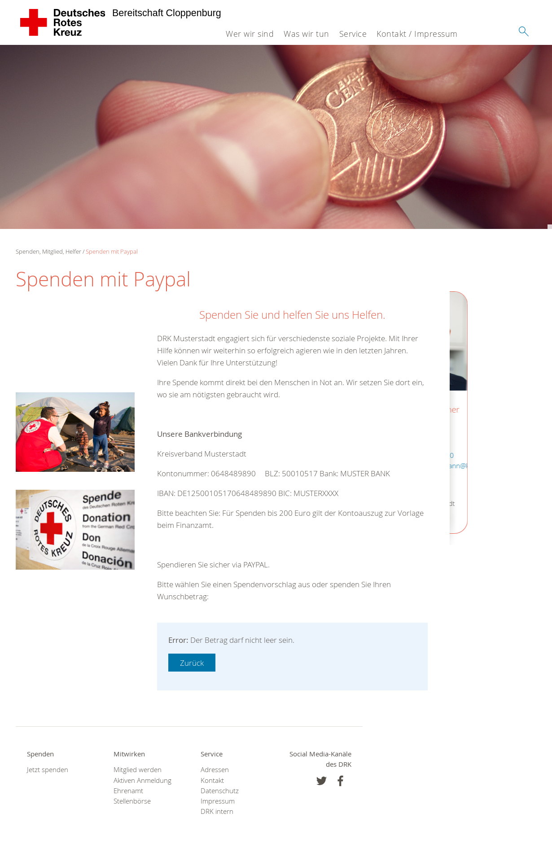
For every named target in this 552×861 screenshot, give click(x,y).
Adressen (215, 769)
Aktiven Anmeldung (142, 780)
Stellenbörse (132, 801)
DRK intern (217, 811)
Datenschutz (220, 790)
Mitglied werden (138, 769)
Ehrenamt (128, 790)
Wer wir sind (250, 33)
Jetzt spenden (47, 769)
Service (353, 33)
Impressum (218, 801)
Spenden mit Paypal (112, 251)
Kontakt (212, 780)
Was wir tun (306, 33)
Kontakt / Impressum (417, 33)
